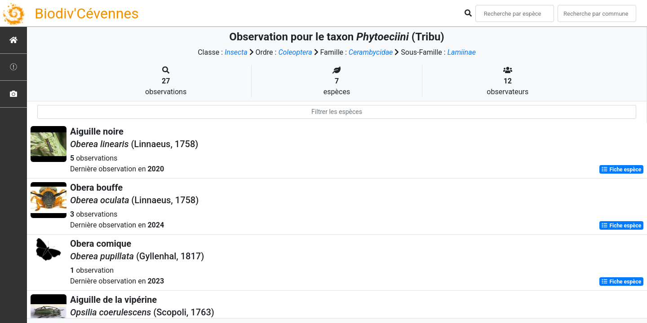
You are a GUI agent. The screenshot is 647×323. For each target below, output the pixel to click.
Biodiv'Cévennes (87, 13)
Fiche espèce (621, 169)
